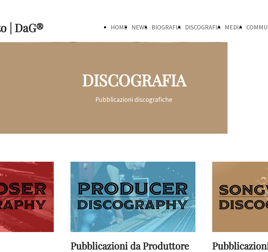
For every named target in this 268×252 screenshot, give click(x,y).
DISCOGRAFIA (203, 27)
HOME (119, 27)
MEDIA (233, 27)
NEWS (139, 27)
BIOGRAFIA (166, 27)
